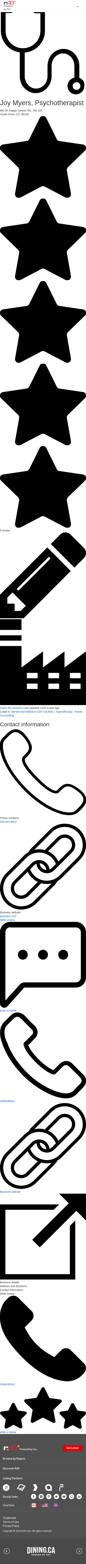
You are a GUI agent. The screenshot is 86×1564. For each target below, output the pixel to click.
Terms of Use (11, 1521)
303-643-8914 (8, 821)
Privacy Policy (11, 1525)
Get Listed (72, 1448)
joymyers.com (8, 916)
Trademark (9, 1517)
